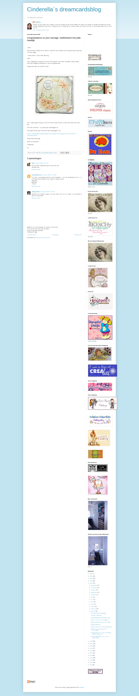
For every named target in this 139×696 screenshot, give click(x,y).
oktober (93, 590)
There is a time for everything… (100, 620)
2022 (91, 583)
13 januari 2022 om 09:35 (49, 175)
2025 (91, 576)
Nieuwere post (32, 235)
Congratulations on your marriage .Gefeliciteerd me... (101, 633)
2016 (91, 653)
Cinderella (38, 22)
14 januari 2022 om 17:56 (47, 191)
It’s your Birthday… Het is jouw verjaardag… (100, 637)
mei (92, 602)
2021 (91, 641)
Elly (33, 163)
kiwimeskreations (36, 175)
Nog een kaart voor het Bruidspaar (101, 627)
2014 (91, 658)
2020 (91, 643)
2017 (91, 651)
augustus (94, 595)
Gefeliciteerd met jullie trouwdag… (101, 622)
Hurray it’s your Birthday (98, 613)
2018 (91, 648)
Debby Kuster (36, 191)
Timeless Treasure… (96, 615)
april (92, 604)
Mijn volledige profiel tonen (41, 30)
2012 (91, 662)
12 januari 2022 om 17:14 (41, 163)
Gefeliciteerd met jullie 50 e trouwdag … (99, 629)
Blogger (82, 687)
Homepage (55, 235)
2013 (91, 660)
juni (92, 599)
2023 (91, 581)
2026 (91, 574)
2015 (91, 655)
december (94, 585)
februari (93, 609)
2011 (91, 665)
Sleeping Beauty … (96, 624)
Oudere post (78, 235)
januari (93, 611)
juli (92, 597)
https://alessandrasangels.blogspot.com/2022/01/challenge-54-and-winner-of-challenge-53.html (52, 134)
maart (93, 606)
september (94, 592)
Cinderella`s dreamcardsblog (64, 9)
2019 (91, 646)
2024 (91, 578)
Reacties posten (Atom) (43, 237)
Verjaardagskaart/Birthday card (100, 618)
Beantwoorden (36, 169)
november (94, 587)
